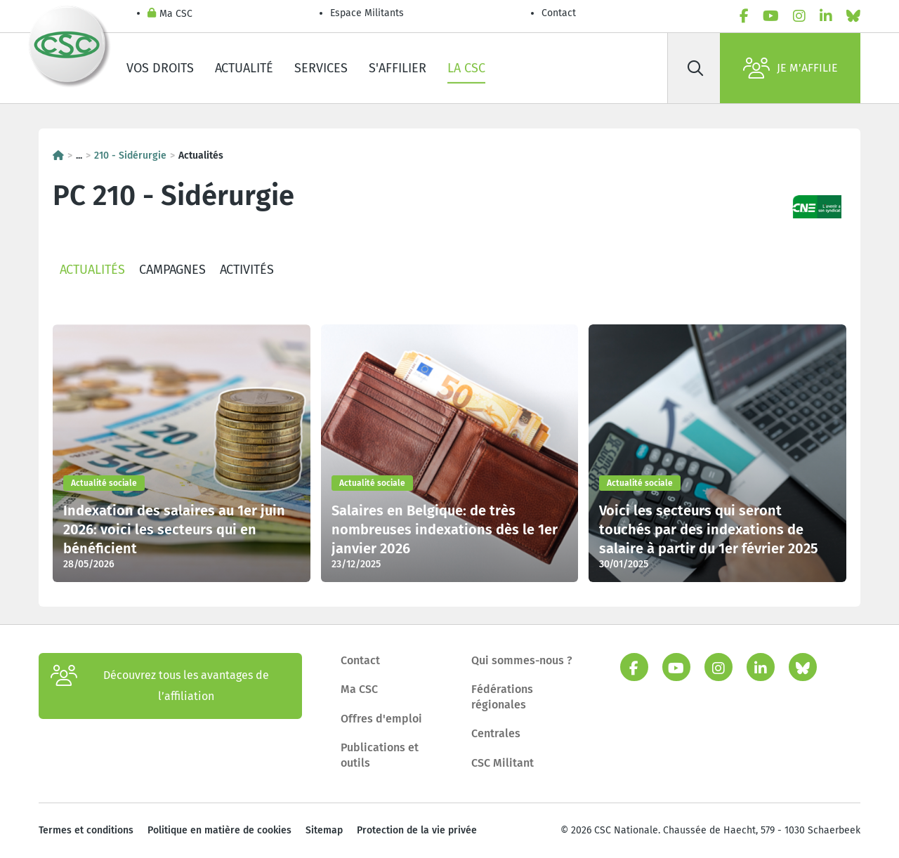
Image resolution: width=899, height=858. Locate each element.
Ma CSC (169, 14)
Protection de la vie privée (417, 830)
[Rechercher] (695, 68)
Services (321, 68)
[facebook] (744, 16)
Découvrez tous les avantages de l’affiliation (160, 686)
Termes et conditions (86, 830)
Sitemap (324, 830)
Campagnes (172, 269)
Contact (559, 13)
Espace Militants (367, 13)
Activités (247, 269)
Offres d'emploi (381, 718)
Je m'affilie (790, 68)
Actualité (244, 68)
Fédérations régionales (502, 696)
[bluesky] (853, 16)
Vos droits (160, 68)
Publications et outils (380, 755)
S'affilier (397, 68)
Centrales (495, 733)
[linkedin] (826, 16)
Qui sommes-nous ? (521, 660)
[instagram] (799, 16)
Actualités (92, 269)
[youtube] (771, 16)
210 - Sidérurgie (130, 155)
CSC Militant (502, 763)
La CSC (466, 68)
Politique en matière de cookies (219, 830)
